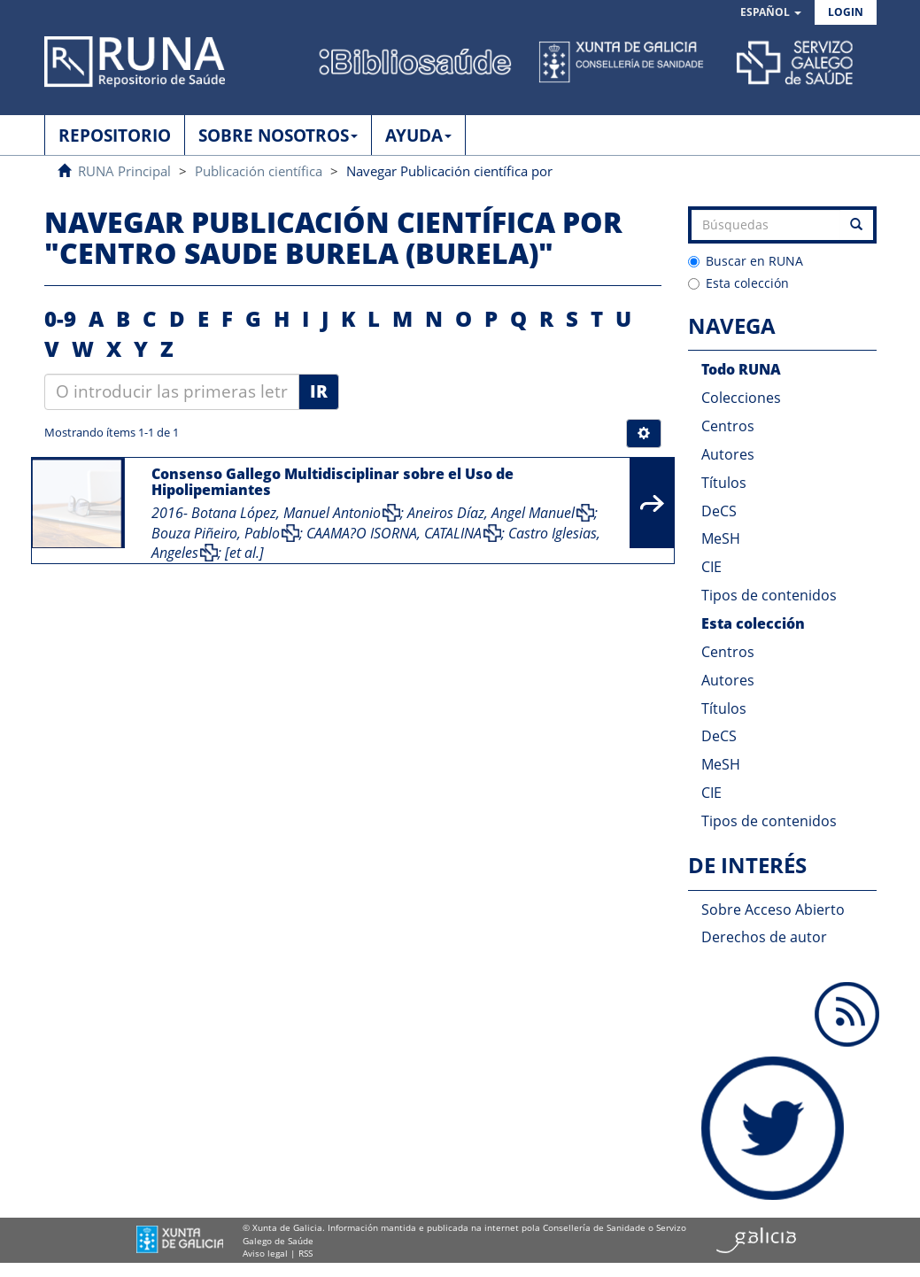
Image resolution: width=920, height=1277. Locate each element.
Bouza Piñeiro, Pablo (215, 533)
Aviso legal (265, 1253)
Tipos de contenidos (769, 595)
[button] (771, 13)
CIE (711, 567)
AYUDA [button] (418, 135)
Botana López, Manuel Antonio (286, 512)
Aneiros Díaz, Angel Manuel (491, 512)
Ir (319, 391)
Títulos (723, 482)
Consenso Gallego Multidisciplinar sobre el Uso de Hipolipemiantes (332, 481)
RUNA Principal (124, 171)
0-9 (60, 318)
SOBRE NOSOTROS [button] (278, 135)
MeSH (720, 538)
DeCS (719, 511)
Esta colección (738, 283)
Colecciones (741, 397)
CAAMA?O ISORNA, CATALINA (394, 533)
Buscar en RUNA (745, 260)
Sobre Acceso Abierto (773, 909)
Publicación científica (258, 171)
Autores (727, 454)
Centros (727, 426)
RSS (305, 1253)
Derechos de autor (764, 937)
